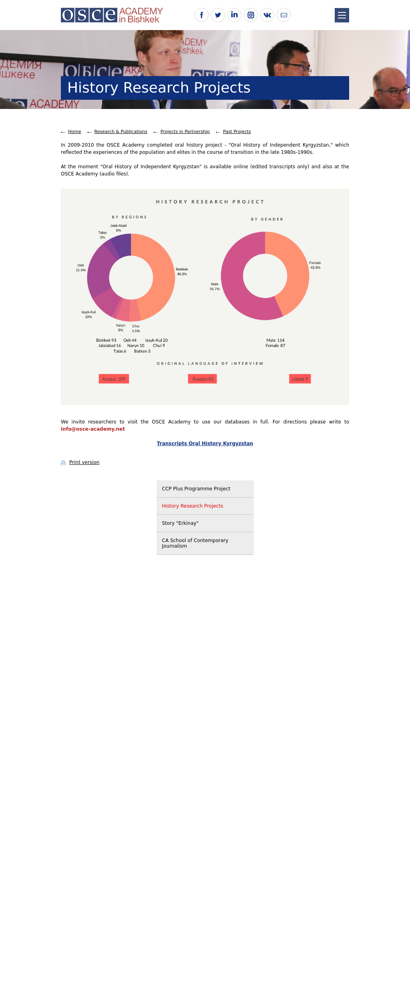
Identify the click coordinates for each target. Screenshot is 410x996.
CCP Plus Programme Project (196, 489)
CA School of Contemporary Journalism (195, 543)
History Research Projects (192, 506)
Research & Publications (120, 131)
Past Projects (237, 131)
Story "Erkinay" (180, 523)
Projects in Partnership (185, 131)
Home (74, 131)
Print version (84, 462)
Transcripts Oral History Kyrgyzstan (205, 443)
